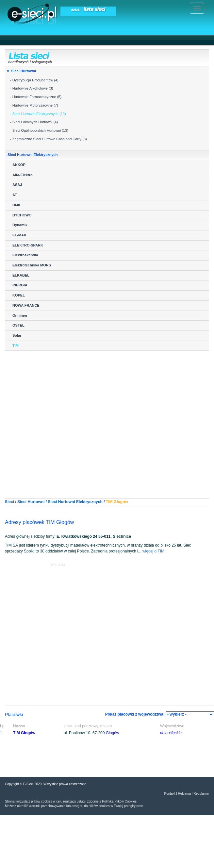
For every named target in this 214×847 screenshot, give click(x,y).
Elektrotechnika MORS (31, 265)
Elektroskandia (25, 255)
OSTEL (18, 325)
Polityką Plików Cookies (119, 801)
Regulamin (201, 793)
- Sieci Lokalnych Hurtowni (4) (34, 122)
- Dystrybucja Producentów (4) (34, 80)
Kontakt (169, 793)
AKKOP (18, 165)
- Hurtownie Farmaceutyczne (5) (35, 97)
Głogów (121, 502)
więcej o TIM (153, 551)
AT (14, 195)
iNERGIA (19, 285)
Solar (17, 335)
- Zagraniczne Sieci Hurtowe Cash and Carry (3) (48, 139)
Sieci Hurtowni (23, 71)
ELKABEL (20, 275)
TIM (15, 345)
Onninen (19, 315)
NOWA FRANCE (26, 305)
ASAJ (17, 185)
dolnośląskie (171, 733)
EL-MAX (19, 235)
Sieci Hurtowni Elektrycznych (75, 502)
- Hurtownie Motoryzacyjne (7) (34, 105)
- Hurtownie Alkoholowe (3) (31, 88)
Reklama (184, 793)
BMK (16, 205)
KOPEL (18, 295)
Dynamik (19, 225)
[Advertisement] (61, 419)
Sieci (9, 502)
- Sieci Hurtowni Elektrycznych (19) (38, 114)
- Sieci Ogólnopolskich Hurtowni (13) (39, 130)
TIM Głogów (24, 733)
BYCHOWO (22, 215)
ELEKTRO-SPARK (27, 245)
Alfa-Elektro (22, 175)
